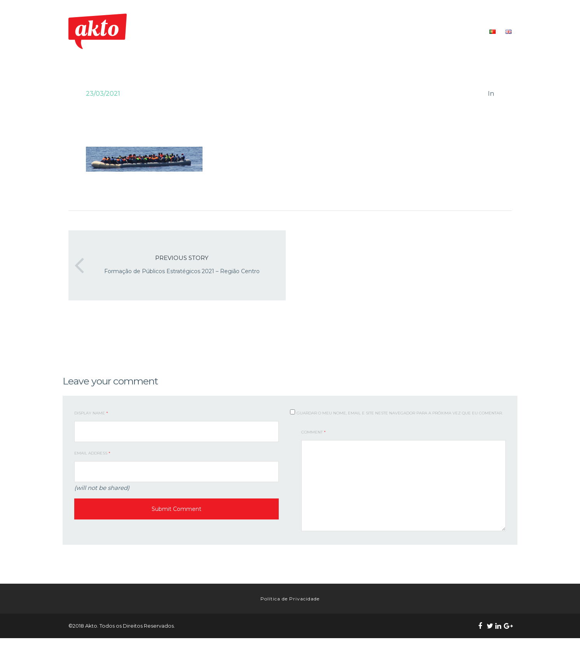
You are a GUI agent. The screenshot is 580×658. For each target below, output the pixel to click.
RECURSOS (425, 31)
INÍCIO (250, 31)
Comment (313, 432)
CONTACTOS (464, 31)
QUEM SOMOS (285, 31)
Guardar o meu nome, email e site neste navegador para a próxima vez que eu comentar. (400, 413)
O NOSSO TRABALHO (337, 31)
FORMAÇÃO (388, 31)
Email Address (92, 453)
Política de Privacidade (290, 608)
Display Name (91, 413)
